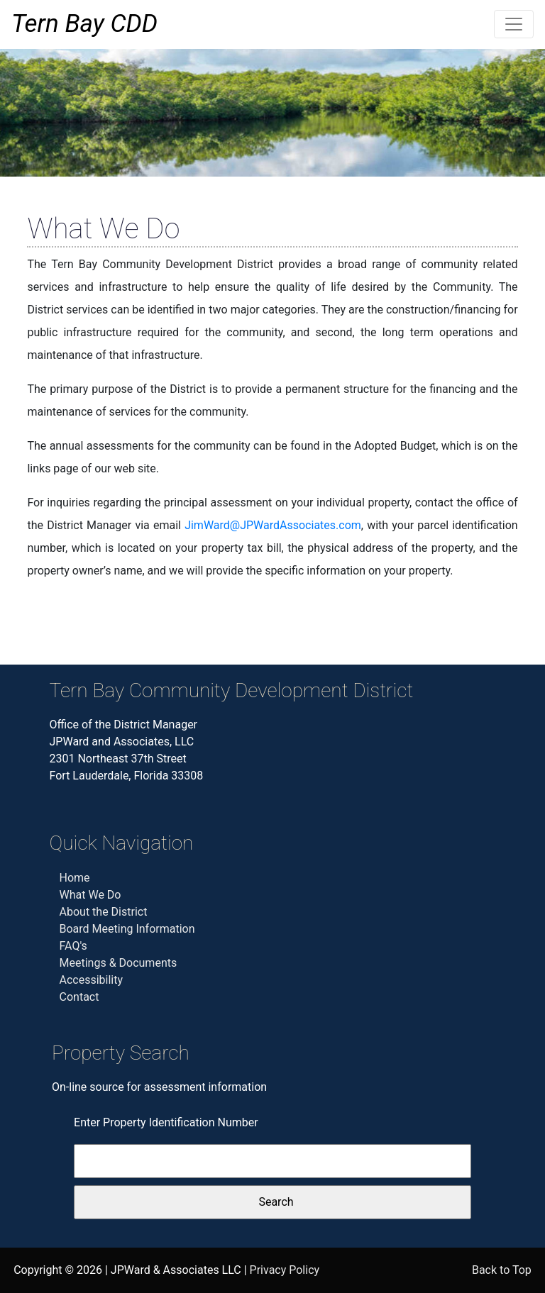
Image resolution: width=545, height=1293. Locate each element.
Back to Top (502, 1270)
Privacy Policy (285, 1270)
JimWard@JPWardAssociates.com (273, 525)
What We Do (90, 894)
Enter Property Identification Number (166, 1122)
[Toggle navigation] (514, 24)
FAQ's (73, 946)
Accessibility (91, 980)
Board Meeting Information (127, 929)
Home (75, 877)
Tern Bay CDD (84, 23)
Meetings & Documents (118, 963)
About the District (104, 912)
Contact (79, 997)
